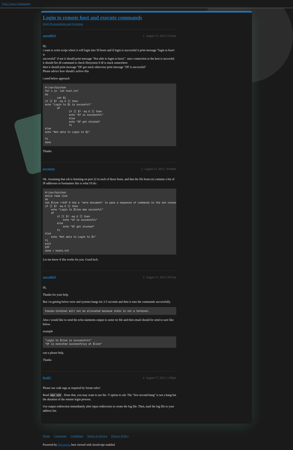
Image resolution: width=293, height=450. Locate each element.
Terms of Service (97, 436)
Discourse (64, 444)
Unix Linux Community (16, 3)
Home (46, 436)
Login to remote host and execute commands (92, 17)
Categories (60, 436)
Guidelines (76, 436)
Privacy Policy (120, 436)
